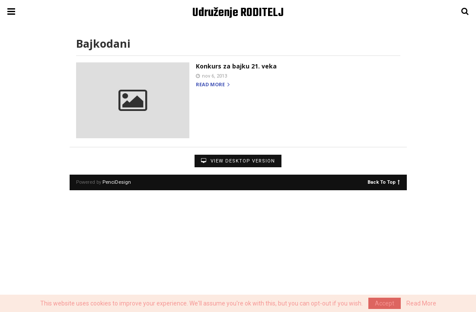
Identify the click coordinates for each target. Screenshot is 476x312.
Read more (213, 85)
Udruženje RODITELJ (238, 12)
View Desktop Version (238, 161)
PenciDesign (116, 182)
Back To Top (383, 181)
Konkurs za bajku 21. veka (236, 66)
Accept (384, 303)
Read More (421, 303)
